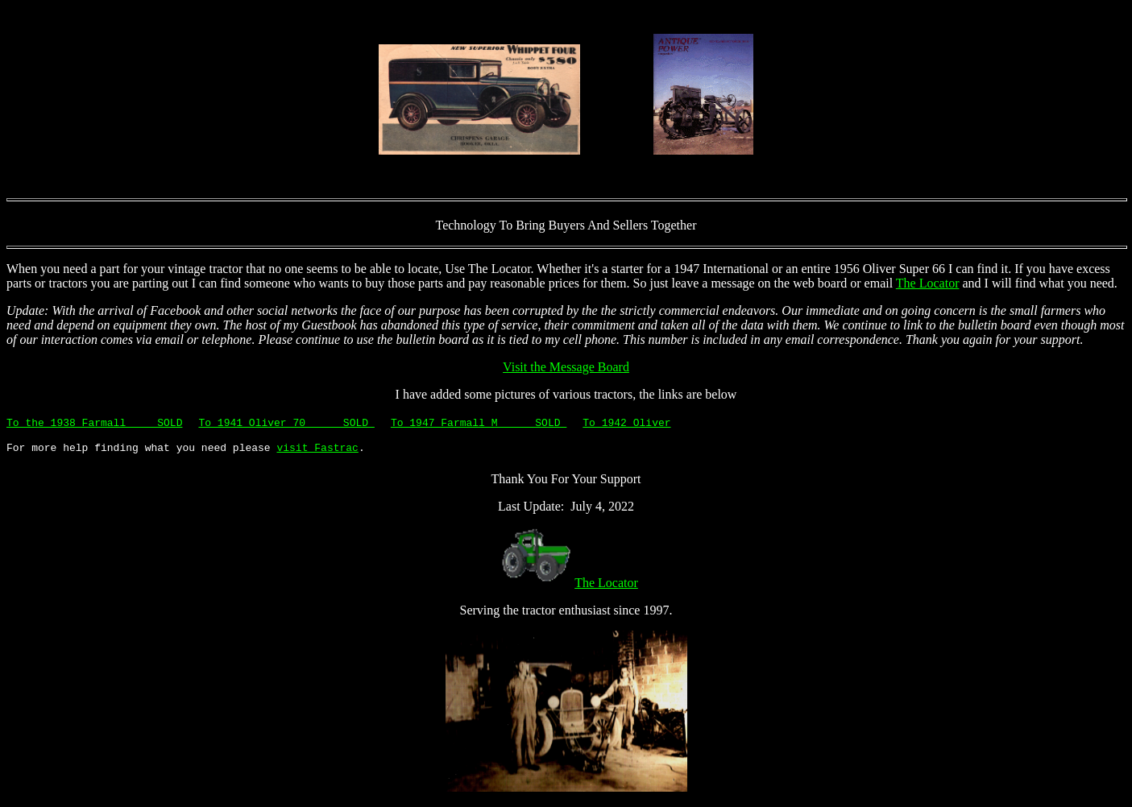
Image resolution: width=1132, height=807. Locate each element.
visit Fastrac (317, 449)
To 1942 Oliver (626, 422)
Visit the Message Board (566, 367)
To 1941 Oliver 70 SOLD (286, 422)
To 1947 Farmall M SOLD (478, 422)
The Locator (928, 283)
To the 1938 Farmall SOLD (94, 422)
